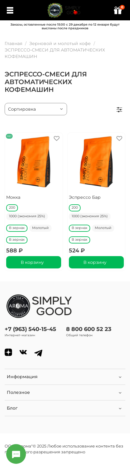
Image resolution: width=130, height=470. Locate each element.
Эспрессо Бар (85, 197)
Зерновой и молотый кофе (60, 43)
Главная (13, 43)
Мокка (13, 197)
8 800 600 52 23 (88, 329)
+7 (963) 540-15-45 (30, 329)
